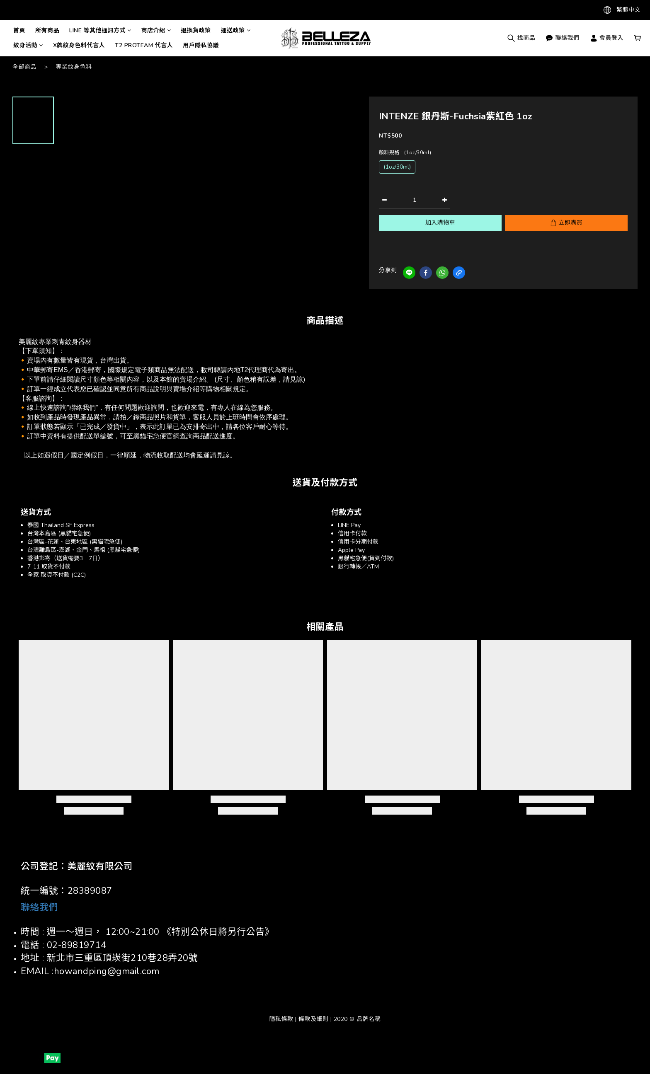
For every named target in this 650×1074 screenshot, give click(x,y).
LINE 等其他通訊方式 (100, 30)
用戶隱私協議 (201, 45)
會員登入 (606, 38)
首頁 (19, 30)
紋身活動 (28, 45)
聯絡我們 (562, 38)
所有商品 (47, 30)
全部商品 (24, 67)
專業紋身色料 (74, 67)
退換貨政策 (196, 30)
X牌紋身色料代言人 (79, 45)
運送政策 (236, 30)
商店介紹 (156, 30)
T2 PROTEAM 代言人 (144, 45)
